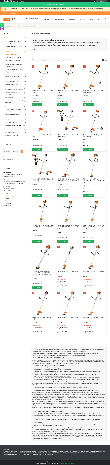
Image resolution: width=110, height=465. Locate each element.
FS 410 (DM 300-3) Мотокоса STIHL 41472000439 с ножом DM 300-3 (42, 226)
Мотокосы (18, 26)
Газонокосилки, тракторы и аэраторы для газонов (12, 42)
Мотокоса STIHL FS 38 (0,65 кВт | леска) (67, 272)
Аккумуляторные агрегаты (12, 84)
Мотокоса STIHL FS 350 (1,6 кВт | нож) (67, 318)
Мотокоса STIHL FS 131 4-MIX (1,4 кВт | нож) (42, 91)
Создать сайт (16, 1)
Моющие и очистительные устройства (12, 77)
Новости (91, 19)
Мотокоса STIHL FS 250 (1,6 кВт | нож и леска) (93, 135)
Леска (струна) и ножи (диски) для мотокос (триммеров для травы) (14, 71)
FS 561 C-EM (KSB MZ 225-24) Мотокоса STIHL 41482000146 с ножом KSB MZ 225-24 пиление (41, 273)
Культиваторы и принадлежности (14, 106)
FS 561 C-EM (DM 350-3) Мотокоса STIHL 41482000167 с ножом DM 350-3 (68, 227)
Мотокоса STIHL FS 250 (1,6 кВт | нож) (42, 135)
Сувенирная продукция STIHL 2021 (14, 125)
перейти (62, 4)
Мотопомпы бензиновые (11, 135)
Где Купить (82, 19)
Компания (72, 19)
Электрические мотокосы (13, 60)
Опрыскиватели (9, 97)
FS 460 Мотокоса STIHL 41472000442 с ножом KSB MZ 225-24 (94, 181)
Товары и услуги (10, 26)
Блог (99, 19)
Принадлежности (9, 119)
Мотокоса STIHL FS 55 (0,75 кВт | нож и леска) (67, 135)
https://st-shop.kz (8, 196)
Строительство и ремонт (11, 129)
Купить (38, 105)
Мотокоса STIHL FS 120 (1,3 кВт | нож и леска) (93, 91)
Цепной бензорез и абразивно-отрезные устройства (13, 110)
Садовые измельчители (11, 81)
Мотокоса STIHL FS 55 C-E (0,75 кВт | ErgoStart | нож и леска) (43, 180)
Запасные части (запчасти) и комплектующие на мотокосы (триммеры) (14, 64)
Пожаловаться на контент (67, 463)
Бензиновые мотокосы (12, 54)
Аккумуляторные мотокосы (13, 57)
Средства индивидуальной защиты (12, 114)
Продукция (46, 19)
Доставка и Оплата (60, 19)
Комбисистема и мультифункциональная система (14, 88)
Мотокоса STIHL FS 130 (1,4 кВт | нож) (42, 318)
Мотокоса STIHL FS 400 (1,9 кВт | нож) (93, 318)
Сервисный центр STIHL (11, 122)
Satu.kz (62, 462)
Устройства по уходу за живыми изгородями (13, 93)
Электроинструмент (10, 132)
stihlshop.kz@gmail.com (9, 201)
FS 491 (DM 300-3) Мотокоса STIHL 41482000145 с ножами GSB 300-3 (68, 180)
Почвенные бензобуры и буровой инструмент (14, 101)
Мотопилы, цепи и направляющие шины (14, 47)
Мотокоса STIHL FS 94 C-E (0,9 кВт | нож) (94, 272)
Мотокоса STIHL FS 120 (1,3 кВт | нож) (67, 91)
